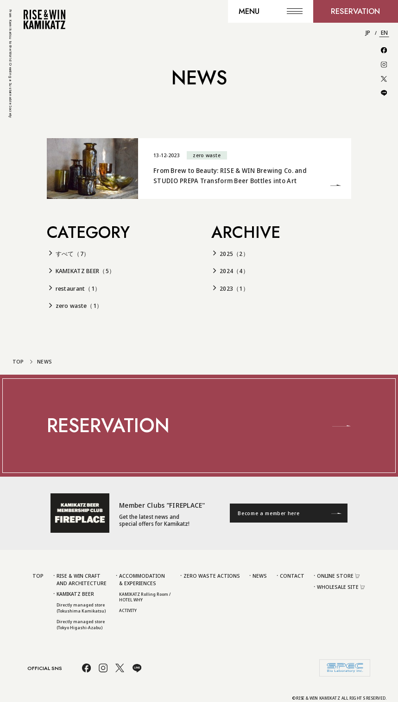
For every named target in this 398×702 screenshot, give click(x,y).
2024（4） (234, 271)
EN (384, 32)
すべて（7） (73, 253)
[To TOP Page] (45, 19)
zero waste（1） (79, 305)
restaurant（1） (78, 288)
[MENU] (270, 11)
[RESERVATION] (355, 11)
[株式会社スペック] (344, 667)
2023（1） (234, 288)
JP (368, 32)
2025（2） (234, 253)
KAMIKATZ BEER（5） (85, 271)
